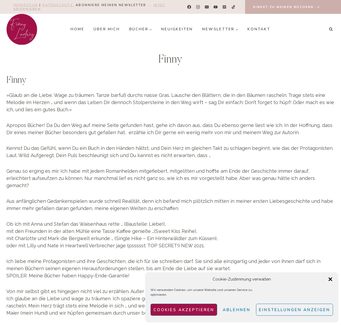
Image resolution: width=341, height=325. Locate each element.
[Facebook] (189, 7)
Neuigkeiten (177, 29)
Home (77, 29)
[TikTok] (233, 7)
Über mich (107, 29)
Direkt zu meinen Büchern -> (286, 7)
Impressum (25, 5)
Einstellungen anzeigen (294, 309)
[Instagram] (198, 7)
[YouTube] (216, 7)
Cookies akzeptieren (183, 309)
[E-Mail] (207, 7)
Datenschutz (58, 5)
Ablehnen (236, 309)
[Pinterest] (224, 7)
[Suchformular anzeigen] (331, 29)
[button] (330, 279)
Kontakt (258, 29)
